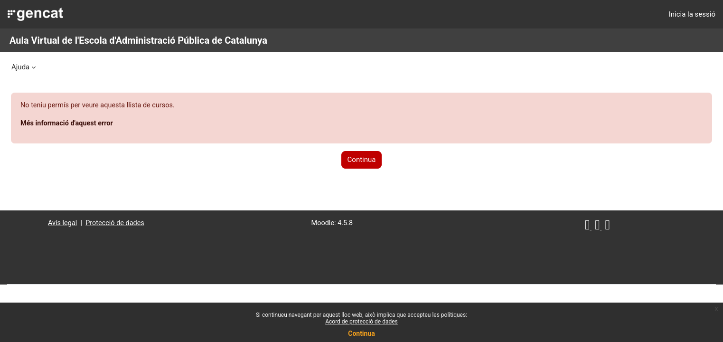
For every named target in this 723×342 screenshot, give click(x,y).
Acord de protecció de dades (361, 321)
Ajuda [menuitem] (20, 67)
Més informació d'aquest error (91, 124)
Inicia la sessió (692, 14)
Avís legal (78, 224)
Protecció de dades (132, 224)
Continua (361, 333)
